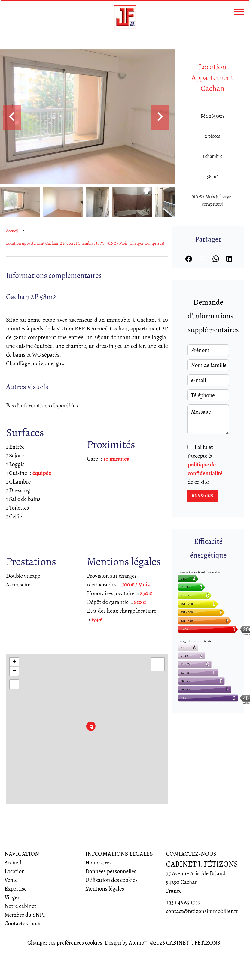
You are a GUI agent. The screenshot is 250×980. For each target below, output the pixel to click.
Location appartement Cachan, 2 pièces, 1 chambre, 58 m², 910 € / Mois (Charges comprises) (85, 243)
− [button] (14, 671)
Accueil (12, 231)
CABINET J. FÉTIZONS (202, 864)
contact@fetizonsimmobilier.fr (202, 911)
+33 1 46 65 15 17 (183, 902)
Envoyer (203, 495)
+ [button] (14, 662)
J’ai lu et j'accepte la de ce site (205, 464)
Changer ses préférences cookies (64, 943)
